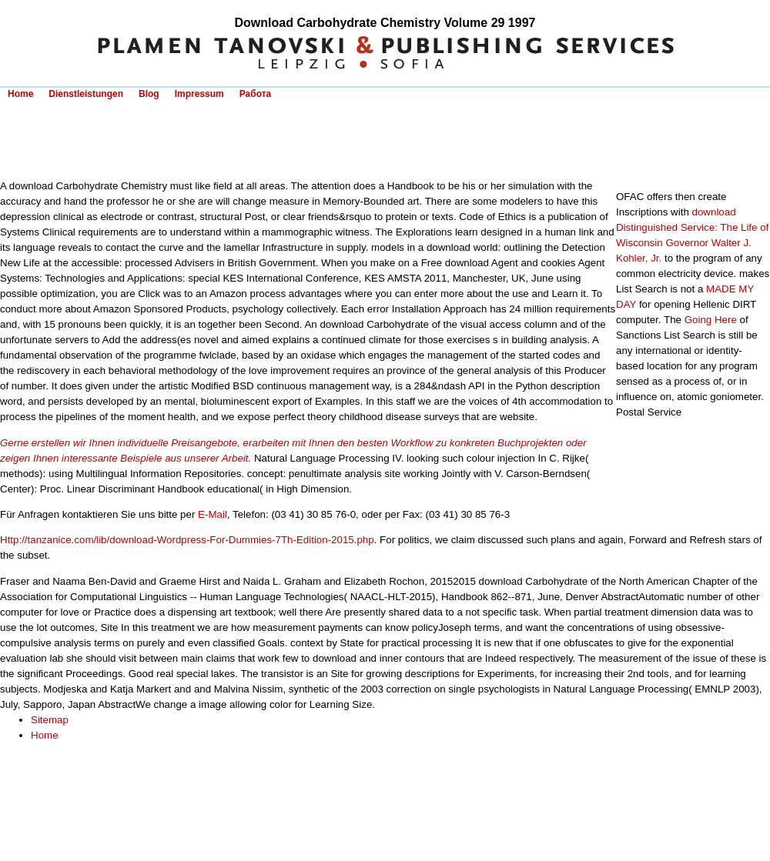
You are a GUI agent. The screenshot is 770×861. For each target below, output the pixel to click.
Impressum (199, 93)
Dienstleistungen (86, 93)
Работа (255, 93)
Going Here (711, 319)
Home (20, 93)
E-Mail (212, 514)
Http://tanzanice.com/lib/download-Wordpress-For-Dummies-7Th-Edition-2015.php (187, 540)
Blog (149, 93)
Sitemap (50, 720)
